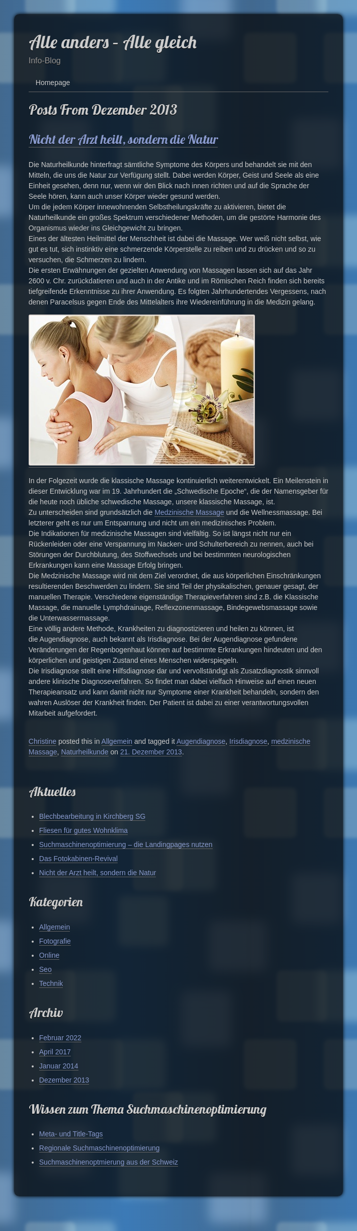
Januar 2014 (58, 1066)
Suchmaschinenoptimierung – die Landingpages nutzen (126, 844)
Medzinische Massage (189, 512)
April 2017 (55, 1052)
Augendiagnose (200, 741)
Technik (51, 983)
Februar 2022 (60, 1038)
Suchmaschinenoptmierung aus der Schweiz (108, 1162)
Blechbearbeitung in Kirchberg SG (92, 816)
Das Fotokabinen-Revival (78, 859)
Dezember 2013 (64, 1080)
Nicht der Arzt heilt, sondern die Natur (123, 139)
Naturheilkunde (84, 752)
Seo (45, 969)
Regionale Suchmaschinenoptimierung (99, 1148)
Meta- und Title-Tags (71, 1134)
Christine (42, 741)
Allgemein (117, 741)
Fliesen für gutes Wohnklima (83, 830)
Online (49, 955)
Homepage (53, 83)
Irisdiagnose (248, 741)
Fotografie (55, 941)
